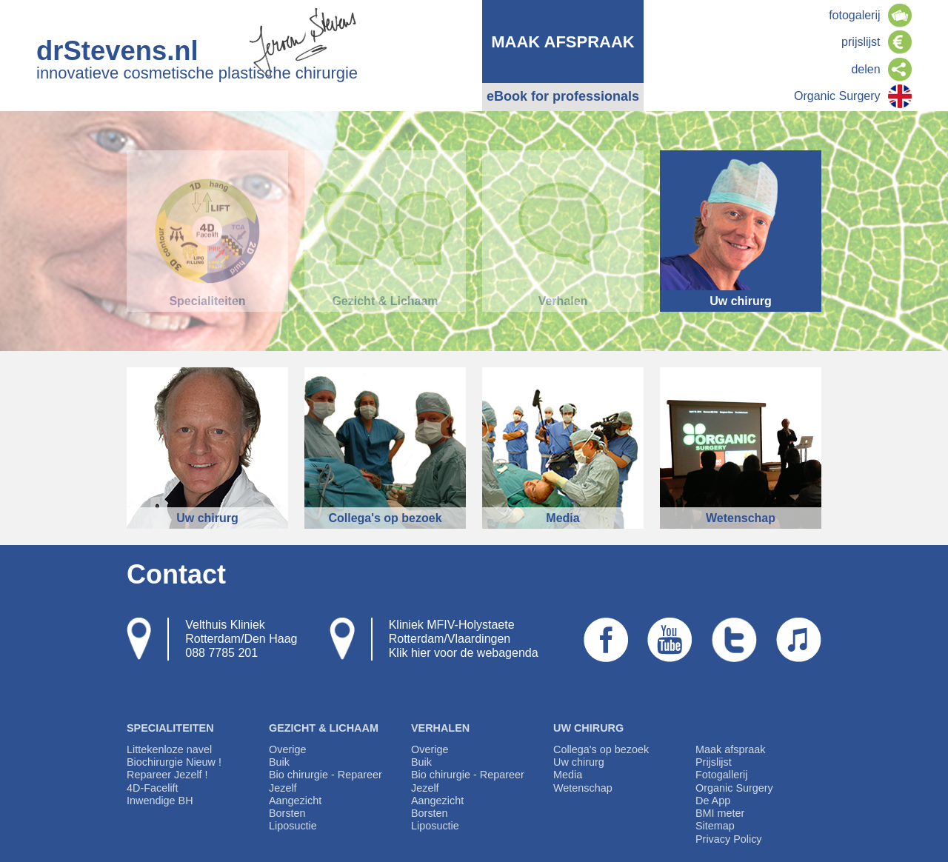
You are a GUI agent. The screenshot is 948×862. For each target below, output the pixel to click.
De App (712, 800)
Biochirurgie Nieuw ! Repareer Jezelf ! (174, 768)
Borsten (287, 813)
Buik (279, 762)
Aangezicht (295, 800)
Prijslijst (713, 762)
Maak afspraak (730, 749)
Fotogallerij (721, 775)
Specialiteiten (170, 728)
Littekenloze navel (169, 749)
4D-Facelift (152, 788)
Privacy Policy (728, 839)
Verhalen (440, 728)
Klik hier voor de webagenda (463, 652)
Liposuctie (293, 826)
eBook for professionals (563, 96)
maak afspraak (563, 42)
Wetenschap (582, 788)
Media (567, 775)
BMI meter (719, 813)
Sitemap (715, 826)
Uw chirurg (588, 728)
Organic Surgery (734, 788)
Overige (287, 749)
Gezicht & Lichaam (323, 728)
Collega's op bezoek (601, 749)
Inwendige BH (160, 800)
